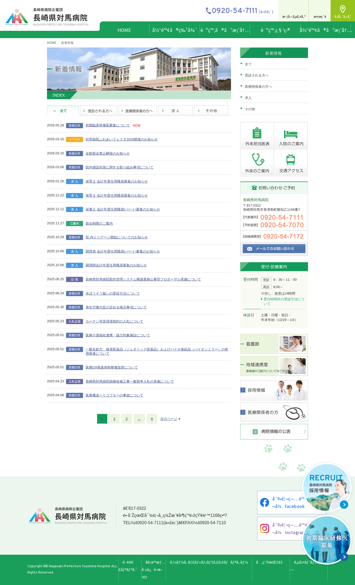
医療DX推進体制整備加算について (112, 367)
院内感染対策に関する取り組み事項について (119, 167)
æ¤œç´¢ (319, 16)
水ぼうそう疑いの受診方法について (113, 293)
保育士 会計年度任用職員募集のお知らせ (117, 181)
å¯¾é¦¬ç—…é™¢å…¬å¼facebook (293, 502)
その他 (250, 109)
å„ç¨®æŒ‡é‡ (271, 562)
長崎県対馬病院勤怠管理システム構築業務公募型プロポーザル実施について (143, 279)
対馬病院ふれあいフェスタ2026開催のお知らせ (122, 139)
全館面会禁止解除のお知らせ (108, 153)
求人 (248, 98)
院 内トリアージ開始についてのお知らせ (117, 237)
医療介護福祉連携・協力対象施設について (118, 335)
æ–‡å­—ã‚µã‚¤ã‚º (293, 16)
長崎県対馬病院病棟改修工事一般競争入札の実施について (130, 381)
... (139, 419)
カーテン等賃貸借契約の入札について (114, 321)
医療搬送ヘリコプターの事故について (114, 395)
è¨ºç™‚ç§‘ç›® (275, 29)
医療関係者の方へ (258, 87)
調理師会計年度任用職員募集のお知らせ (116, 265)
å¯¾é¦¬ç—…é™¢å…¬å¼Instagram (293, 528)
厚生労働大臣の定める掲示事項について (116, 307)
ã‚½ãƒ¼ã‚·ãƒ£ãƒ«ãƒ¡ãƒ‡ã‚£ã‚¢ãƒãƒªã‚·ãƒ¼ (209, 562)
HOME (124, 29)
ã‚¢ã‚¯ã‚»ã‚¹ (342, 16)
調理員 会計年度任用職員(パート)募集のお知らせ (123, 251)
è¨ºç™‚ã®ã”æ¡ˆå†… (225, 29)
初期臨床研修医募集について (108, 125)
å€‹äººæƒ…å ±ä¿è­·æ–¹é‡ (153, 570)
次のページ (168, 419)
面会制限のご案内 (99, 223)
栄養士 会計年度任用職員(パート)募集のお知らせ (123, 209)
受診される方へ (257, 75)
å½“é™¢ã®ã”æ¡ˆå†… (325, 29)
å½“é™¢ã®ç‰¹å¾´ (174, 29)
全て (248, 64)
